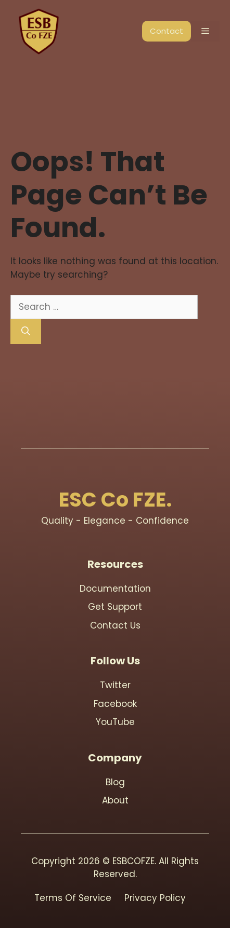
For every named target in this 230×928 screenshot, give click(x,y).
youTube (115, 722)
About (115, 800)
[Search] (25, 331)
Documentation (115, 588)
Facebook (115, 704)
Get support (115, 607)
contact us (115, 625)
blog (115, 782)
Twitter (115, 685)
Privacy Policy (155, 898)
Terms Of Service (72, 898)
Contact (166, 30)
